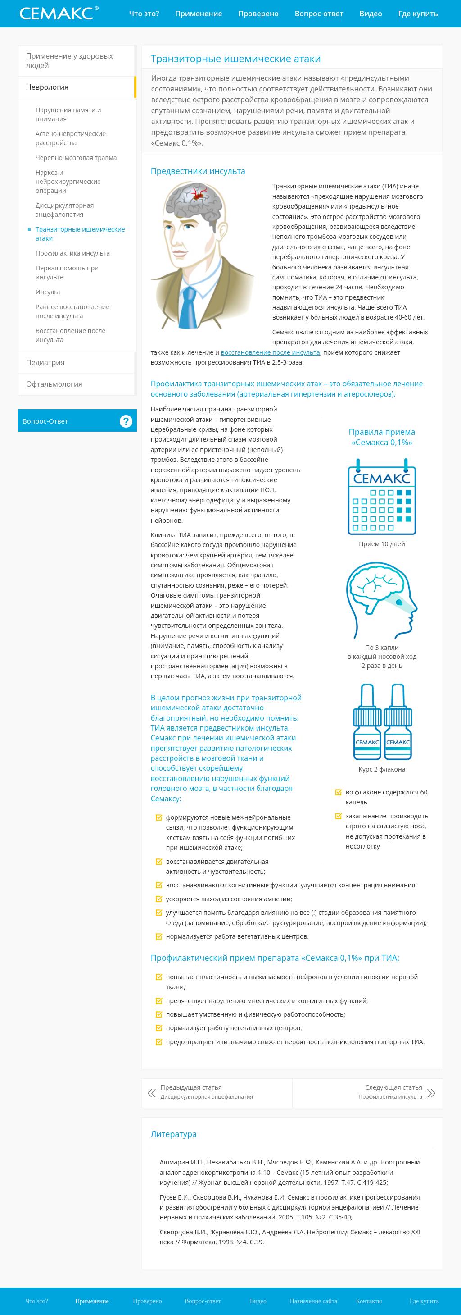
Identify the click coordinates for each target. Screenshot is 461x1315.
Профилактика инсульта (73, 253)
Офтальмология (54, 384)
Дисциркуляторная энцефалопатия (65, 210)
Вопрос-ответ (319, 13)
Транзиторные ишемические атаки (80, 233)
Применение (198, 13)
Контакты (369, 1301)
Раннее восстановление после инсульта (72, 311)
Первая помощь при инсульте (67, 272)
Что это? (144, 13)
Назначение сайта (314, 1301)
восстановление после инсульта (270, 352)
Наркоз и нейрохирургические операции (68, 181)
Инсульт (48, 292)
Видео (371, 13)
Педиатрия (45, 362)
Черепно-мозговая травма (76, 157)
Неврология (47, 87)
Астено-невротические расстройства (71, 138)
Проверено (258, 13)
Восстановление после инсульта (70, 335)
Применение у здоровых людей (69, 60)
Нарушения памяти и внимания (68, 114)
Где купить (418, 13)
